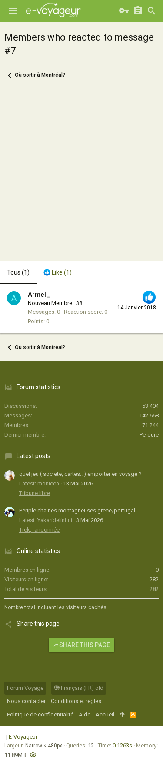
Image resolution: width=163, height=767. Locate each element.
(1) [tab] (18, 272)
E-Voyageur (23, 736)
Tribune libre (34, 493)
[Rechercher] (152, 11)
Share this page (81, 644)
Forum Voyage (25, 688)
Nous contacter (26, 701)
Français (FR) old (78, 688)
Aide (84, 714)
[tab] (58, 272)
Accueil (105, 714)
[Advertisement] (81, 175)
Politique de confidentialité (40, 714)
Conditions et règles (76, 701)
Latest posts (33, 455)
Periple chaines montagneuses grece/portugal (77, 510)
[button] (13, 11)
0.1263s (122, 745)
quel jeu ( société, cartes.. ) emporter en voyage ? (80, 474)
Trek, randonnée (39, 529)
